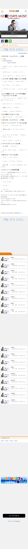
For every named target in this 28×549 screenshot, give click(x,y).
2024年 (11, 440)
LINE (10, 41)
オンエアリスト (13, 36)
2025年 (7, 440)
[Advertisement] (14, 4)
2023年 (15, 440)
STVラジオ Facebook (14, 521)
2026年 (2, 440)
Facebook (2, 41)
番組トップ (14, 33)
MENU (2, 11)
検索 (26, 11)
